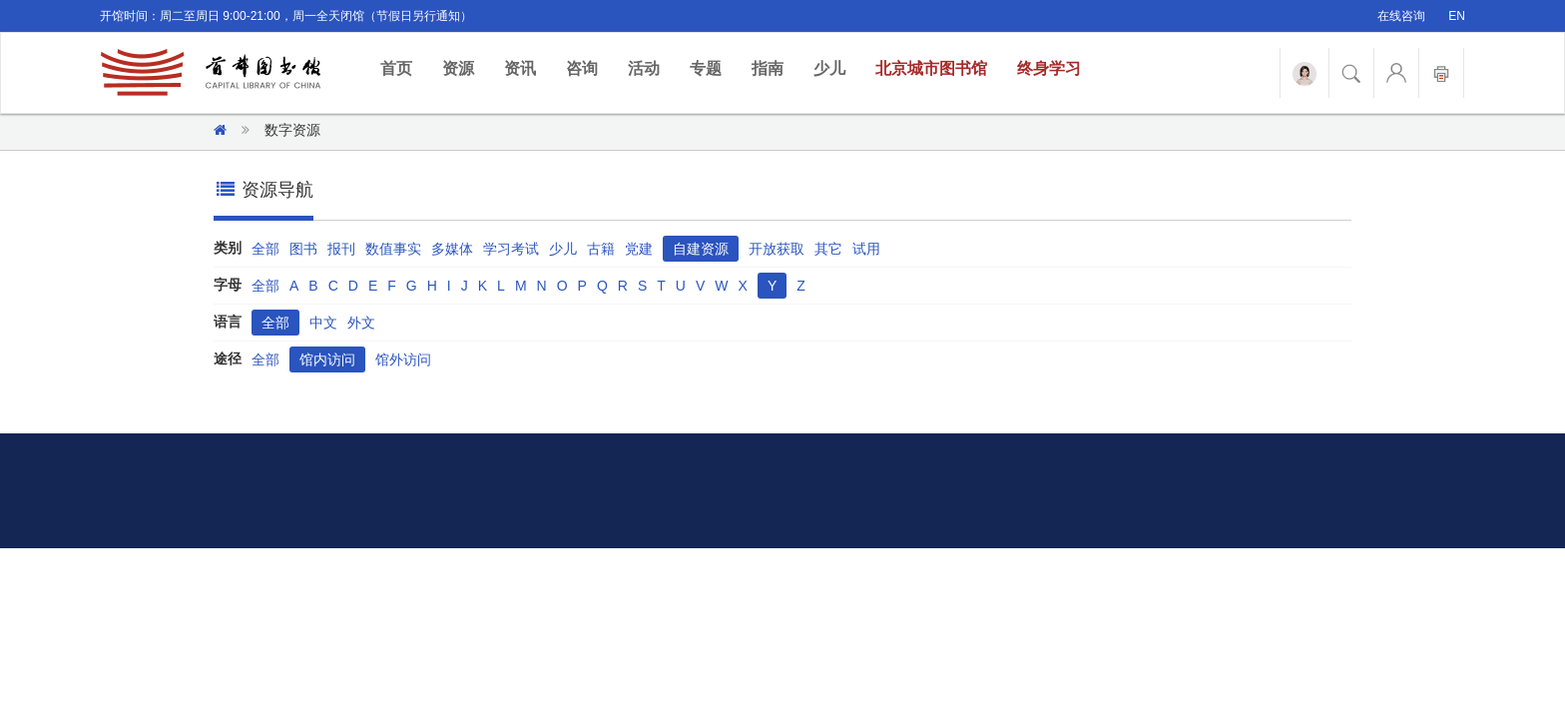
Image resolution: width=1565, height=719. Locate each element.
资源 (458, 68)
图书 (303, 249)
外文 (361, 323)
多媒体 (452, 249)
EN (1456, 16)
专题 (706, 68)
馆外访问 (403, 359)
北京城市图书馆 (931, 68)
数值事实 (393, 249)
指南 (767, 68)
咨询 (582, 68)
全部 (265, 249)
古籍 (601, 249)
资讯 (520, 68)
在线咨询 (1401, 16)
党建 (639, 249)
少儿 (829, 68)
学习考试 (511, 249)
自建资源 (701, 249)
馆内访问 (327, 359)
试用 (866, 249)
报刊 (341, 249)
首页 (403, 67)
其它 (828, 249)
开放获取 (776, 249)
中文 (323, 323)
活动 (644, 68)
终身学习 (1049, 68)
